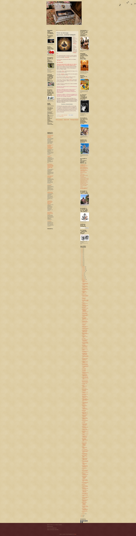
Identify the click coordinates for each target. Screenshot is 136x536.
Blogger (75, 534)
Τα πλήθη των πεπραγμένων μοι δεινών (84, 281)
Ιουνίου (83, 274)
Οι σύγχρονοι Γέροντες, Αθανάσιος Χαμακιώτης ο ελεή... (85, 362)
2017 (82, 260)
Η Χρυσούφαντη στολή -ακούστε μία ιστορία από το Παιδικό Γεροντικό (84, 170)
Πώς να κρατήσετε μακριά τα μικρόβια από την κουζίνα (85, 367)
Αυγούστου (83, 271)
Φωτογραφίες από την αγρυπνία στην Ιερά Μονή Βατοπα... (85, 466)
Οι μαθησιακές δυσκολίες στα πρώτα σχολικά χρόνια (85, 451)
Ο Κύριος (81, 186)
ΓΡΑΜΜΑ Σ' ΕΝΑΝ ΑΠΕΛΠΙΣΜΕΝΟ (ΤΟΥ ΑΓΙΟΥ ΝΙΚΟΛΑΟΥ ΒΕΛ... (85, 399)
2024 (82, 251)
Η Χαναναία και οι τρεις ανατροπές (85, 392)
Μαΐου (83, 275)
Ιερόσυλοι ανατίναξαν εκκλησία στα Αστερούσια (84, 416)
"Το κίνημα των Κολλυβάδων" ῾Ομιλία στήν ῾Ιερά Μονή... (85, 474)
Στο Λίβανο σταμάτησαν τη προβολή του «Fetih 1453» (85, 378)
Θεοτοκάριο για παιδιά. (83, 183)
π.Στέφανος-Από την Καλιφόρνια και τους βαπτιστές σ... (85, 418)
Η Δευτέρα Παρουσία (83, 177)
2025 (82, 250)
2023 (82, 252)
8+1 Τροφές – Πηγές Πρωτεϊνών (84, 383)
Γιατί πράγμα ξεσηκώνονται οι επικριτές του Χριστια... (85, 408)
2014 (82, 264)
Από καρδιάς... (84, 422)
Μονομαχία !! (83, 484)
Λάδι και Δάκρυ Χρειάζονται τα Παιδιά (85, 307)
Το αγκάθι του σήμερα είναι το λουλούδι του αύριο (85, 480)
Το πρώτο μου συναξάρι (83, 185)
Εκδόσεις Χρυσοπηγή (59, 4)
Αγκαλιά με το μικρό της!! (85, 472)
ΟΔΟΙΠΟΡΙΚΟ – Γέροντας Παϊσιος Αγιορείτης (84, 406)
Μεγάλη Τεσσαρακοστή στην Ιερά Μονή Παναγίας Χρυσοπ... (85, 340)
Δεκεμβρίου (83, 266)
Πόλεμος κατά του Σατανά (83, 180)
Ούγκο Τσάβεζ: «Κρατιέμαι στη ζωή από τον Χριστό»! (85, 346)
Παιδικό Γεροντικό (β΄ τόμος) (84, 184)
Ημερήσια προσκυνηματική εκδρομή (84, 386)
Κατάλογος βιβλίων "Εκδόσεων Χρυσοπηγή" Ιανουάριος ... (84, 444)
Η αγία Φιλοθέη (84, 368)
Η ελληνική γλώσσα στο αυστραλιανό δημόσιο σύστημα (85, 284)
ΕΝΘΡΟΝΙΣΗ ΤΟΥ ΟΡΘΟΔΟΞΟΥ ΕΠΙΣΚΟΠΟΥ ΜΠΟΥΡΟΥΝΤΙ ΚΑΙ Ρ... (85, 310)
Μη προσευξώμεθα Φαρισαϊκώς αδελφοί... (85, 321)
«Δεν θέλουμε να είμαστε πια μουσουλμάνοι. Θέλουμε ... (85, 316)
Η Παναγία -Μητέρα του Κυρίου (84, 179)
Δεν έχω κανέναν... (49, 184)
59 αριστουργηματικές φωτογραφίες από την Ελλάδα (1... (85, 289)
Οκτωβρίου (83, 269)
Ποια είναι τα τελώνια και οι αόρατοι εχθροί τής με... (85, 296)
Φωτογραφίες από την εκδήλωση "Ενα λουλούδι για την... (85, 437)
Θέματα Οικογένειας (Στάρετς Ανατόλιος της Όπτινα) (85, 334)
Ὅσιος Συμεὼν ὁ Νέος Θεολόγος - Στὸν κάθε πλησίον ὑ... (85, 507)
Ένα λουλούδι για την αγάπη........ (84, 511)
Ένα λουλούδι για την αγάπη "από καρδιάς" (85, 486)
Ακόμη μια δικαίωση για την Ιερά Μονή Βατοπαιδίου (85, 390)
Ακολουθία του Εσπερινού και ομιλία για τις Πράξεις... (85, 305)
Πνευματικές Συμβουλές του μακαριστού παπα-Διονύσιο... (85, 343)
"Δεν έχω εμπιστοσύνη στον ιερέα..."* (85, 420)
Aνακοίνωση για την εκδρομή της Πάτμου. (50, 192)
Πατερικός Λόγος (61, 116)
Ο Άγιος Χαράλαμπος (84, 449)
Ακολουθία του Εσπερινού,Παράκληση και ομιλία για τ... (85, 373)
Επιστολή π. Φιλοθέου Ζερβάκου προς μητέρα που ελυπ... (85, 459)
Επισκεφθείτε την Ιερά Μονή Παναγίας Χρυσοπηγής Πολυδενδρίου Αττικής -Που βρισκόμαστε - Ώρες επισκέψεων (50, 147)
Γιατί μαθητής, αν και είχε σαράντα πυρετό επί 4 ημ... (85, 356)
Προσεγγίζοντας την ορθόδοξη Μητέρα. (84, 453)
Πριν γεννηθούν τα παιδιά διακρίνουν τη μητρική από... (85, 301)
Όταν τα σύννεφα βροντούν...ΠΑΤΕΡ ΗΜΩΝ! (84, 456)
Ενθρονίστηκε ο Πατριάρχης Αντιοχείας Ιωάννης (85, 432)
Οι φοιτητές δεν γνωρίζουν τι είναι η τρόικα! (85, 336)
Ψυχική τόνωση (82, 174)
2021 (82, 255)
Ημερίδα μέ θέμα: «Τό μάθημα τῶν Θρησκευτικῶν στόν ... (85, 413)
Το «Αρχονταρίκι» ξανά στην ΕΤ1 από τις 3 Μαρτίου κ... (85, 403)
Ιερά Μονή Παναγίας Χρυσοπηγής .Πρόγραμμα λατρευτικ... (84, 477)
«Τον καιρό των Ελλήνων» (84, 324)
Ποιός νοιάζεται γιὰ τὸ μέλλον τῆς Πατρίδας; (85, 364)
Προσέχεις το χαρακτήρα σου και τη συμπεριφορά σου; (84, 188)
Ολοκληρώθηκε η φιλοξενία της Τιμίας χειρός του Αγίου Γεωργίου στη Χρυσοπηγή (50, 202)
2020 (82, 256)
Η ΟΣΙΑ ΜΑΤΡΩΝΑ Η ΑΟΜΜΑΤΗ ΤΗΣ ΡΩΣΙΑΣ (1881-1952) (85, 375)
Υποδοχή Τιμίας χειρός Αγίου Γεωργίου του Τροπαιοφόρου (50, 176)
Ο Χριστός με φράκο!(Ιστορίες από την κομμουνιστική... (84, 424)
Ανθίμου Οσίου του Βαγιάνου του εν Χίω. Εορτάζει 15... (85, 397)
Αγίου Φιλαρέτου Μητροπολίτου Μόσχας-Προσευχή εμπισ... (85, 439)
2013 (82, 265)
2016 (82, 261)
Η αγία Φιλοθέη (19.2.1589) (84, 370)
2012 (82, 515)
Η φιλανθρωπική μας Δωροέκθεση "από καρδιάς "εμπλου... (84, 331)
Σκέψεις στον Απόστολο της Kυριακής (85, 394)
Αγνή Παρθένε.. (84, 338)
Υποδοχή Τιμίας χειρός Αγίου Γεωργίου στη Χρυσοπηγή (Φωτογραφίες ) (50, 136)
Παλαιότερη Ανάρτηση (74, 119)
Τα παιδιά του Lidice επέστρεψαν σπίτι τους (85, 429)
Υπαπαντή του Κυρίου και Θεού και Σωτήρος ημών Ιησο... (85, 498)
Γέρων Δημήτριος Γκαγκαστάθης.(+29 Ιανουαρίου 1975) (85, 509)
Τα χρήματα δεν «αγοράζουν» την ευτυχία (84, 292)
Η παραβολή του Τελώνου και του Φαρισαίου (85, 328)
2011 (82, 516)
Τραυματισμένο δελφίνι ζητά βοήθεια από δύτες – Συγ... (85, 359)
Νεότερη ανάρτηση (59, 119)
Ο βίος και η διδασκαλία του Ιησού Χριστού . (85, 470)
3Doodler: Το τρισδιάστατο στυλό (85, 303)
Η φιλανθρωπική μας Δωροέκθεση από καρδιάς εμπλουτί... (85, 354)
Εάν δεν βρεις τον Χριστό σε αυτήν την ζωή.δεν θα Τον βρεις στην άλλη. (50, 213)
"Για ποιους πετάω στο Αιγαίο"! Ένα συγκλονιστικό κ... (85, 491)
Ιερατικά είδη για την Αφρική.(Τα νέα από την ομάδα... (85, 287)
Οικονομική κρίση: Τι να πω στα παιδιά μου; (85, 493)
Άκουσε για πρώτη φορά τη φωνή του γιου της (85, 461)
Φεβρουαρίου (84, 279)
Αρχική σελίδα (66, 119)
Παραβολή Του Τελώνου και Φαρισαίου (85, 326)
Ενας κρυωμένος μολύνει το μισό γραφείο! (85, 482)
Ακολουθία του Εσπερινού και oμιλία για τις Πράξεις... (85, 427)
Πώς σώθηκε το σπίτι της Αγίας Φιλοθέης (85, 351)
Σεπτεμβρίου (83, 270)
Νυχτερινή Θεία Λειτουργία (49, 156)
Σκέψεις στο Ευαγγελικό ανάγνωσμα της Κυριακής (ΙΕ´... (85, 500)
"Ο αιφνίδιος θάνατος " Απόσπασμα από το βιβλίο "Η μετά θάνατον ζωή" (84, 165)
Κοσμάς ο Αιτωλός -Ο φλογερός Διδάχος (84, 313)
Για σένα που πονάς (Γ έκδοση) (84, 178)
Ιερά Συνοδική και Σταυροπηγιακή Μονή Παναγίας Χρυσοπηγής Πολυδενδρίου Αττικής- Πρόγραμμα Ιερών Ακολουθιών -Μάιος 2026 (50, 166)
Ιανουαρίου (83, 513)
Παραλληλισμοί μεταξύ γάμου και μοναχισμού (85, 381)
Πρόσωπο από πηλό (84, 347)
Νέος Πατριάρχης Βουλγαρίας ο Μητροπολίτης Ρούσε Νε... (85, 318)
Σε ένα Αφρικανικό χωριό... (84, 468)
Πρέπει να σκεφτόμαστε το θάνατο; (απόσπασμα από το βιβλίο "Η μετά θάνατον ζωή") (84, 168)
